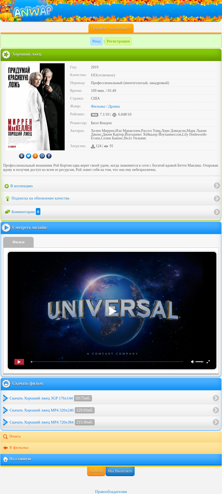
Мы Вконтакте (120, 471)
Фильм (19, 242)
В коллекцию (19, 186)
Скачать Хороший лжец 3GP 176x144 (51, 398)
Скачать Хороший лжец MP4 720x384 (52, 422)
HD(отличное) (103, 75)
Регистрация (118, 41)
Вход (96, 41)
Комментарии (22, 211)
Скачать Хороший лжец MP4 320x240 (52, 410)
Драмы (114, 106)
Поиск (11, 437)
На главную (16, 459)
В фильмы (15, 448)
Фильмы (98, 106)
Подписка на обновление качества (37, 198)
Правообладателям (111, 491)
